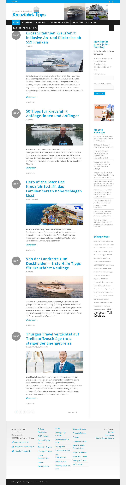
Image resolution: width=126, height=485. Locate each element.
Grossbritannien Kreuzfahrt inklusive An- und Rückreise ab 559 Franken (53, 37)
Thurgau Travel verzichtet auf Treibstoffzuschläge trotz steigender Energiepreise (52, 339)
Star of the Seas (98, 299)
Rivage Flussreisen (99, 289)
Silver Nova (97, 258)
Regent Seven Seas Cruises (78, 446)
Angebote (29, 46)
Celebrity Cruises (45, 447)
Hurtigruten (60, 446)
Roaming (96, 302)
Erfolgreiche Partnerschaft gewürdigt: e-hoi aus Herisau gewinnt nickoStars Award (104, 183)
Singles (107, 289)
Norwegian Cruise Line (62, 467)
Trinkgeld (102, 272)
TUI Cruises (103, 314)
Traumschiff (97, 248)
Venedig (109, 302)
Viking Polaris (97, 251)
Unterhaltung (106, 251)
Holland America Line (62, 441)
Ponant (76, 437)
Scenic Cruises (110, 265)
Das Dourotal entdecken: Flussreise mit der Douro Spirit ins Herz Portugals (102, 213)
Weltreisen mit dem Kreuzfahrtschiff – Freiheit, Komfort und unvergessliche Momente (103, 223)
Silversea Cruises (108, 244)
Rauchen (109, 292)
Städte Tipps (109, 282)
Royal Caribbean (32, 199)
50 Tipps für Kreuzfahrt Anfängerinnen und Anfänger (52, 113)
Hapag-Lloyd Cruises (60, 434)
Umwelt (104, 296)
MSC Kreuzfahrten (60, 456)
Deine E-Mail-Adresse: (102, 84)
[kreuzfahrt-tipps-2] (29, 11)
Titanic (96, 306)
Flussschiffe (43, 347)
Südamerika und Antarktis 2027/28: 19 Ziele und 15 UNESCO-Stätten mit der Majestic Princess (103, 193)
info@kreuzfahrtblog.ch (24, 446)
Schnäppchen (99, 265)
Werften (96, 272)
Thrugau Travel (98, 244)
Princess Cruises (79, 441)
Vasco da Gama (98, 268)
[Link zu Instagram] (112, 1)
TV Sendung (98, 275)
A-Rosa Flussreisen (42, 430)
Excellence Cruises (62, 450)
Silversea (111, 296)
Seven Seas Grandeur (105, 261)
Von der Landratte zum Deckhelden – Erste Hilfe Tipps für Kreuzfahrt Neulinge (53, 263)
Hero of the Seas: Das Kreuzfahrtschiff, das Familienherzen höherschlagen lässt (54, 189)
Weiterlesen (32, 97)
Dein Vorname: (99, 74)
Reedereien (103, 302)
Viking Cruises (109, 241)
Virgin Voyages (109, 272)
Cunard (41, 462)
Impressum (109, 435)
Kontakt (15, 1)
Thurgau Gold (98, 296)
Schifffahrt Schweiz (106, 248)
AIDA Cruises (43, 436)
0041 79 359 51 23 (21, 442)
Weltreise (107, 268)
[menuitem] (15, 1)
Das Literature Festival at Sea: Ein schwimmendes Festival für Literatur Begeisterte (102, 204)
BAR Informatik (43, 482)
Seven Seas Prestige (99, 241)
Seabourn (106, 299)
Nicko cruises (60, 461)
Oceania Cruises (79, 429)
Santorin (100, 306)
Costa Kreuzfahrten (43, 456)
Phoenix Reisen (79, 433)
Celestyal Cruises (45, 451)
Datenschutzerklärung (105, 438)
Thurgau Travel (32, 347)
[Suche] (111, 28)
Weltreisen (107, 306)
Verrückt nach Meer (102, 285)
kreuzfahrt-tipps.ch (22, 451)
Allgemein (29, 120)
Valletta (104, 275)
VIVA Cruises (101, 309)
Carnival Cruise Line (44, 441)
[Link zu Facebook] (109, 1)
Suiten (96, 309)
